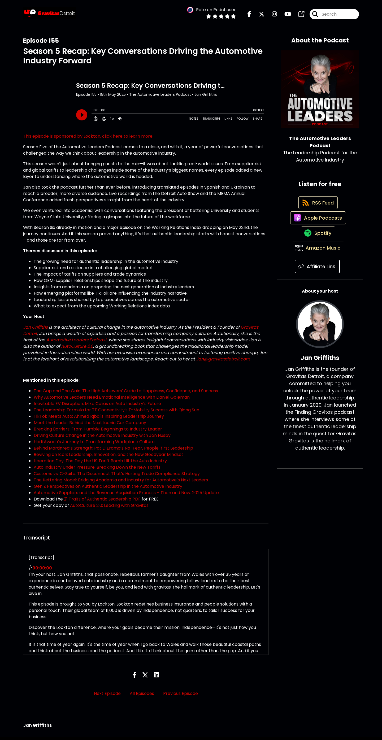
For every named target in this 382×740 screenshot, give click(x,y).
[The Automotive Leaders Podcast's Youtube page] (284, 16)
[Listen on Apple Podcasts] (317, 228)
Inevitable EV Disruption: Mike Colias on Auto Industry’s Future (97, 407)
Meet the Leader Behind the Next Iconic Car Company (90, 426)
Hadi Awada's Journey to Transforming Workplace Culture (94, 445)
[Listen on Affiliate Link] (317, 285)
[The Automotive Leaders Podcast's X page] (258, 16)
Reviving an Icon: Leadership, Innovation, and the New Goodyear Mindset (108, 458)
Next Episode (107, 696)
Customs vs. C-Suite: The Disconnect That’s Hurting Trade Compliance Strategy (117, 477)
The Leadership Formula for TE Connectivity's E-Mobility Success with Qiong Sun (116, 413)
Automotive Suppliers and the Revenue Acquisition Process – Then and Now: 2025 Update (126, 496)
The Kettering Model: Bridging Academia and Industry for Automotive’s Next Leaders (121, 483)
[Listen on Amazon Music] (317, 266)
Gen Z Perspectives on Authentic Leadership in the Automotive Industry (108, 489)
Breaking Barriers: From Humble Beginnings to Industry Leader (98, 432)
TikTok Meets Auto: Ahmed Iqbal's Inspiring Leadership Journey (99, 419)
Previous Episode (180, 696)
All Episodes (142, 696)
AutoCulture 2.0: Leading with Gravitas (109, 509)
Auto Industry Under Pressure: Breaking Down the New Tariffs (97, 470)
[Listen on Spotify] (317, 247)
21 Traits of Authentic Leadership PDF (102, 502)
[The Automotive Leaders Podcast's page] (298, 16)
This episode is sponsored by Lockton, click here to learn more (88, 139)
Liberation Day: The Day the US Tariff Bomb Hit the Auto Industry (100, 464)
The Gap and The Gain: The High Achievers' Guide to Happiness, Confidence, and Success (126, 394)
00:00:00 (42, 571)
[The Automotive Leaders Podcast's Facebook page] (249, 16)
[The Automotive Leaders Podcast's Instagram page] (271, 16)
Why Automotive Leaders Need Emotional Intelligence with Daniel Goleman (112, 400)
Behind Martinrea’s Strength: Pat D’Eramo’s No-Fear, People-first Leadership (113, 451)
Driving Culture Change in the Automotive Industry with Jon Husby (102, 439)
